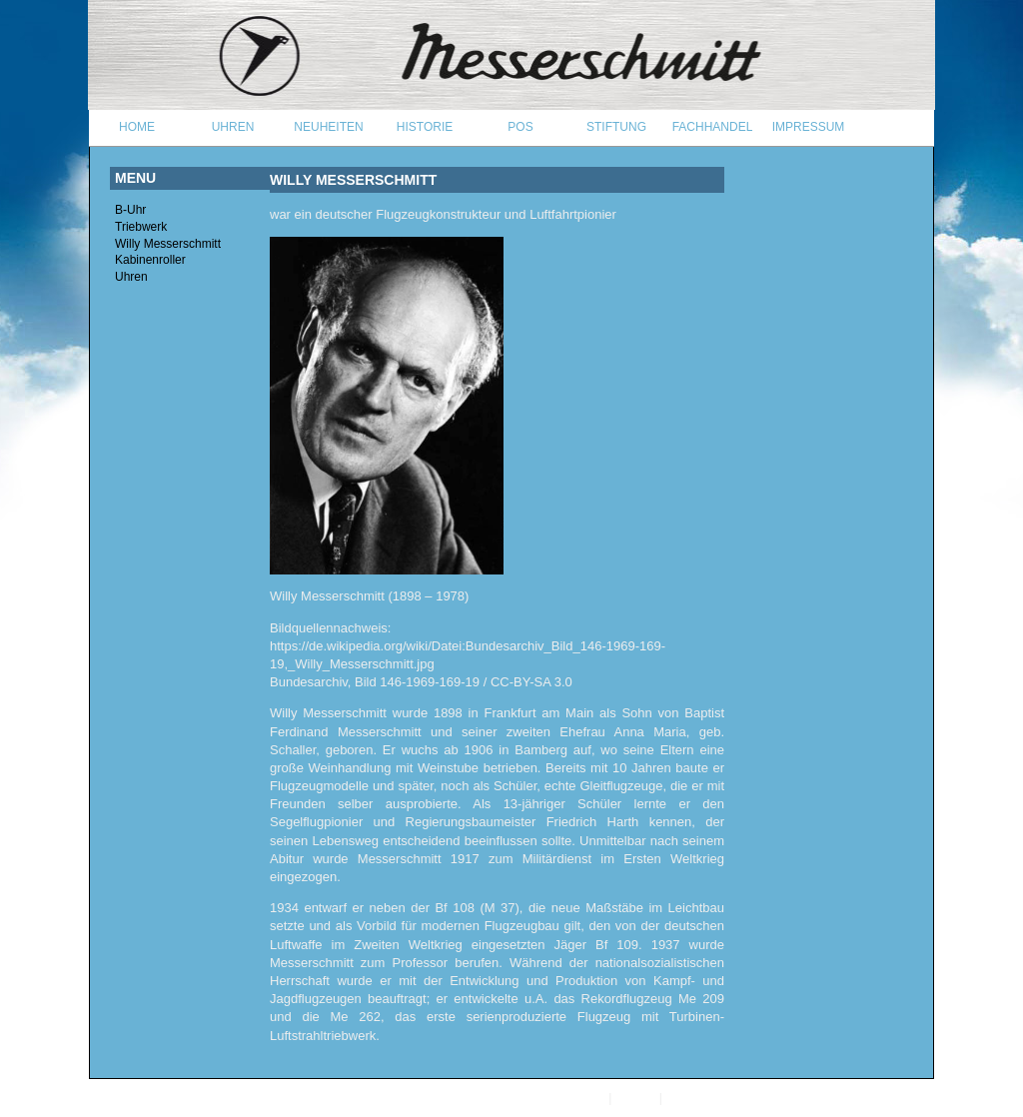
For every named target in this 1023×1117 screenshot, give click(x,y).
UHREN (233, 127)
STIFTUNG (616, 127)
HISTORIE (425, 127)
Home (137, 127)
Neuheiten (328, 127)
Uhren (131, 277)
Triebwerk (141, 227)
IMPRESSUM (808, 127)
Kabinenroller (150, 260)
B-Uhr (130, 210)
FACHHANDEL (712, 127)
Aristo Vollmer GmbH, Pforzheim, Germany (491, 1098)
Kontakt (635, 1098)
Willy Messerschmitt (168, 244)
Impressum (694, 1098)
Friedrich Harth (592, 821)
